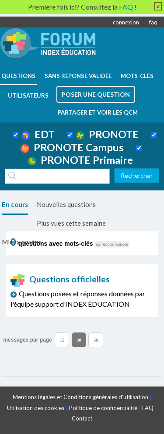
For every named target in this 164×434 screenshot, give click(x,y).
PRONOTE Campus (72, 147)
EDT (38, 134)
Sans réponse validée (78, 75)
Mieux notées (22, 242)
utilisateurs (28, 95)
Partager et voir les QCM (98, 112)
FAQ (148, 407)
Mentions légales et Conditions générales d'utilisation (80, 396)
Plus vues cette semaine (71, 223)
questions (18, 75)
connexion (126, 22)
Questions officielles (60, 279)
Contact (82, 418)
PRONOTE (107, 134)
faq (153, 22)
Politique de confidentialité (103, 407)
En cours (15, 204)
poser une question (96, 94)
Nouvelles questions (66, 204)
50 (96, 340)
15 (61, 340)
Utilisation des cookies (35, 407)
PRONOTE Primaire (80, 160)
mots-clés (137, 75)
